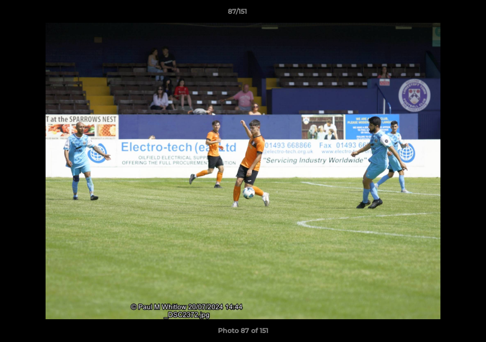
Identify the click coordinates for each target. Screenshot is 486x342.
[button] (446, 14)
